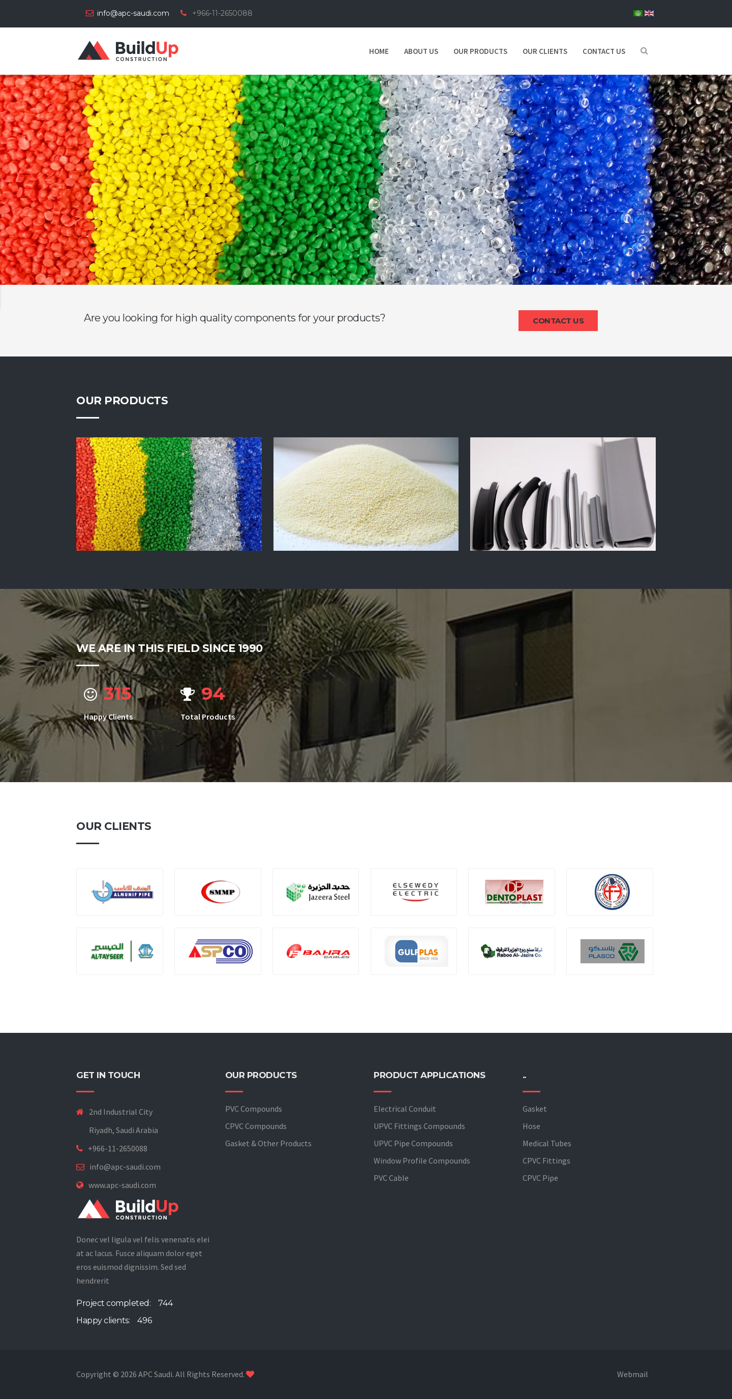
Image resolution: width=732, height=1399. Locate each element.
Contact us (604, 51)
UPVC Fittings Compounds (419, 1126)
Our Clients (545, 51)
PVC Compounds (253, 1109)
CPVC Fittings (546, 1160)
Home (379, 51)
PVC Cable (391, 1178)
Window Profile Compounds (422, 1160)
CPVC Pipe (540, 1178)
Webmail (632, 1374)
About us (421, 51)
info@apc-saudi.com (133, 13)
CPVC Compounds (256, 1126)
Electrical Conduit (405, 1109)
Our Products (480, 51)
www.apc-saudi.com (122, 1185)
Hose (531, 1126)
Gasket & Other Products (268, 1143)
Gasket (535, 1109)
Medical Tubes (547, 1143)
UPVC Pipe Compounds (413, 1143)
